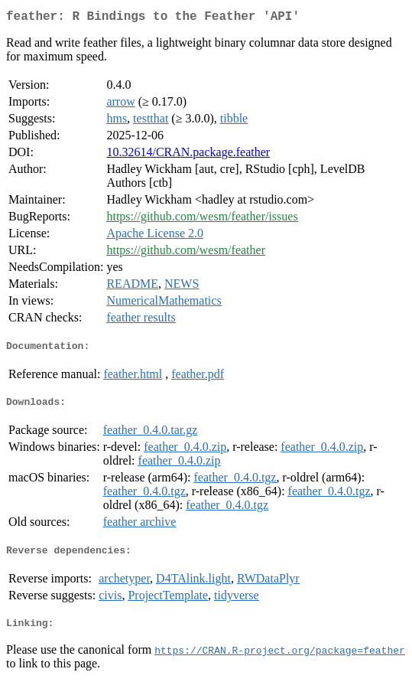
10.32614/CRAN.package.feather (188, 155)
